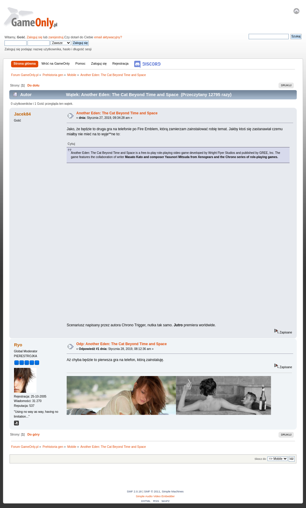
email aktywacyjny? (108, 37)
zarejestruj (55, 37)
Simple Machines (172, 491)
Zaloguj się (34, 37)
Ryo (18, 344)
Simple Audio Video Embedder (155, 496)
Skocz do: (261, 458)
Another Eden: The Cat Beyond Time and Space (116, 113)
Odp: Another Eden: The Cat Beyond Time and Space (121, 344)
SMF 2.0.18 (134, 491)
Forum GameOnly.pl (34, 17)
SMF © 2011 (152, 491)
